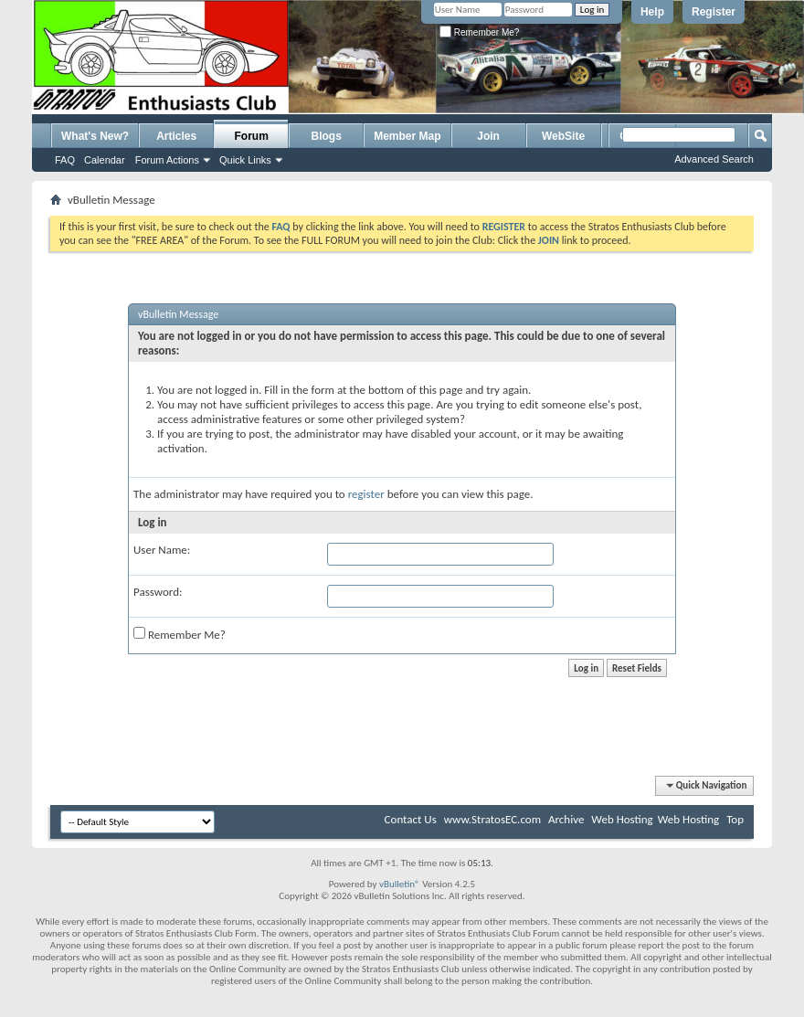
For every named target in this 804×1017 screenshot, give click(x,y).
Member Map (407, 136)
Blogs (327, 136)
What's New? (95, 136)
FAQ (65, 159)
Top (735, 819)
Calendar (104, 159)
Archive (566, 819)
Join (488, 136)
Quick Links (245, 159)
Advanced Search (714, 159)
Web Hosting (621, 819)
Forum (252, 136)
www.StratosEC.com (492, 819)
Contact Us (411, 819)
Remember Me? (479, 32)
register (366, 494)
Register (713, 11)
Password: (157, 592)
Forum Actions (167, 159)
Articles (176, 136)
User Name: (161, 549)
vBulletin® (399, 884)
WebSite (563, 136)
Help (652, 11)
